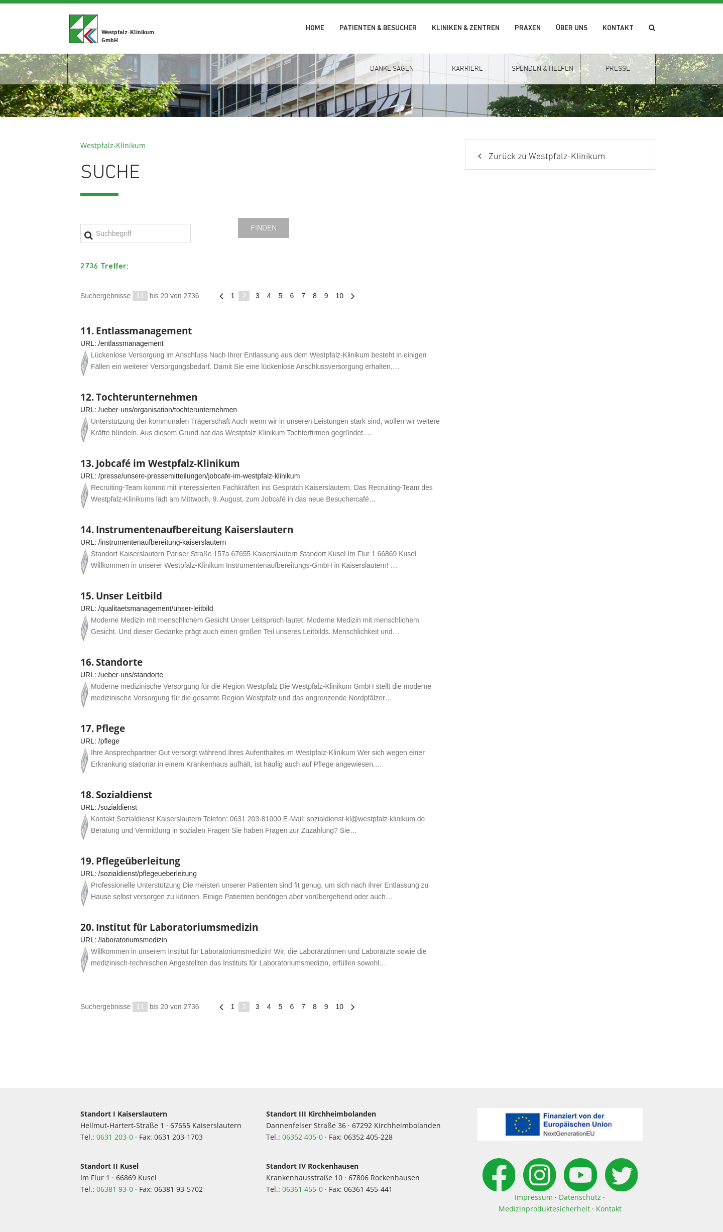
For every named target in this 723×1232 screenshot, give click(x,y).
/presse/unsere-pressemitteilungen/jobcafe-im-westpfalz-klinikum (199, 476)
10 (340, 296)
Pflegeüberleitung (138, 861)
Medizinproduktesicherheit (544, 1208)
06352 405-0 (302, 1137)
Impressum (534, 1197)
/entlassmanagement (131, 343)
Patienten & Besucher (378, 28)
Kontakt (618, 28)
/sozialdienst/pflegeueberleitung (147, 874)
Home (315, 28)
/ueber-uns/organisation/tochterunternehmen (167, 410)
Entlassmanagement (144, 330)
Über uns (571, 28)
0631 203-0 (114, 1137)
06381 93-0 (114, 1189)
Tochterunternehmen (146, 397)
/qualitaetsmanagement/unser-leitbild (155, 608)
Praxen (528, 28)
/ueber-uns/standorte (130, 675)
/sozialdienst (117, 807)
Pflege (110, 728)
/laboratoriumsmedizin (132, 940)
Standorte (119, 662)
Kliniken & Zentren (466, 28)
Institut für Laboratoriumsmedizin (177, 927)
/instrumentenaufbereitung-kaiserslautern (162, 542)
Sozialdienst (124, 794)
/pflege (108, 741)
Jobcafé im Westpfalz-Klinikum (168, 463)
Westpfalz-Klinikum (113, 145)
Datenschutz (580, 1197)
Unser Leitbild (129, 595)
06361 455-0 (302, 1189)
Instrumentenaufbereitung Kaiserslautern (194, 529)
